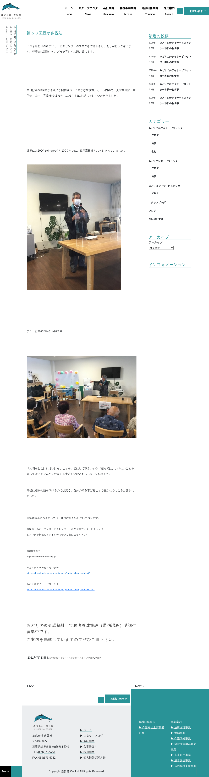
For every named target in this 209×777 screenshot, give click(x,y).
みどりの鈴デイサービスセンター (63, 658)
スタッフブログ (87, 658)
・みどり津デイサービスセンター (11, 38)
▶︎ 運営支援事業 (181, 760)
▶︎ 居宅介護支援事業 (183, 765)
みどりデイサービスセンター (164, 161)
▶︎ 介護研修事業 (181, 738)
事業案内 (176, 721)
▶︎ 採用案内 (87, 752)
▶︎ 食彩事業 (178, 732)
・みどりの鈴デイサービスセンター (15, 39)
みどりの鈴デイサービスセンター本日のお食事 (175, 45)
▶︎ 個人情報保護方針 (92, 757)
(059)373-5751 (46, 752)
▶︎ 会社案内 (87, 741)
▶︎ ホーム (86, 730)
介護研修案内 (147, 721)
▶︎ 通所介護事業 (181, 727)
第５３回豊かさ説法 (45, 33)
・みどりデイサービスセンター (7, 38)
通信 (153, 143)
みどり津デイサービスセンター (165, 186)
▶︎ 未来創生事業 (181, 754)
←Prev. (29, 686)
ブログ (98, 658)
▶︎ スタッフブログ (91, 735)
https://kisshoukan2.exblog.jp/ (41, 556)
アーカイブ (155, 242)
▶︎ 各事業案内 (88, 746)
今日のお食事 (156, 219)
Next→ (140, 686)
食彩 (153, 151)
